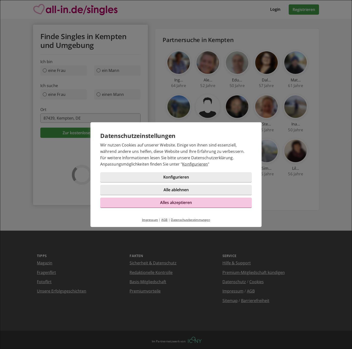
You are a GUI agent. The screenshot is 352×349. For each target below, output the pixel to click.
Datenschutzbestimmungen (190, 220)
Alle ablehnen (176, 189)
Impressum (150, 220)
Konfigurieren (195, 164)
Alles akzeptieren (176, 202)
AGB (164, 220)
